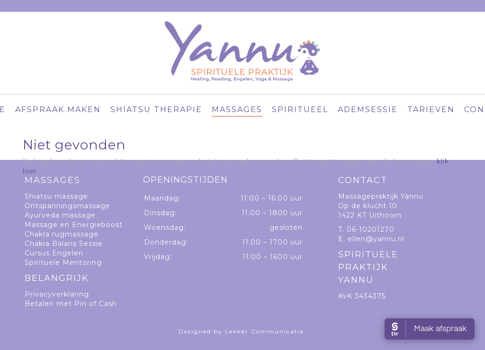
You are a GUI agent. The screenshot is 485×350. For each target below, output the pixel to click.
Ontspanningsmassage (67, 205)
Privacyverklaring (57, 294)
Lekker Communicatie (264, 331)
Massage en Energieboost (74, 224)
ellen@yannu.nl (376, 239)
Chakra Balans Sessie (64, 243)
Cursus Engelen (54, 253)
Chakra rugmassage (62, 234)
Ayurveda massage (60, 215)
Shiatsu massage (56, 196)
